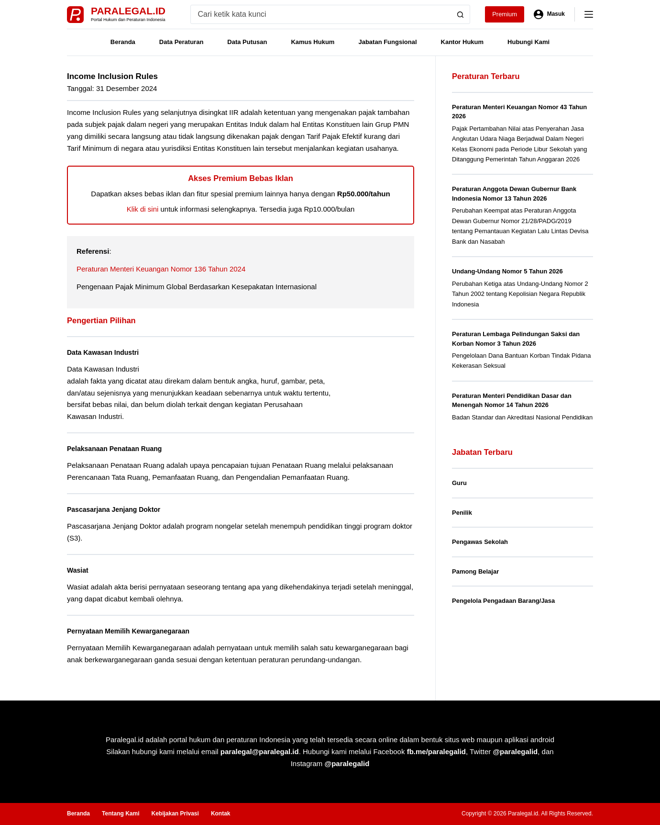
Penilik (462, 512)
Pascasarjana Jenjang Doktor (119, 509)
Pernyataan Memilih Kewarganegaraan (135, 631)
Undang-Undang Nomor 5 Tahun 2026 (507, 271)
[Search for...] (321, 14)
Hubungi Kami (528, 41)
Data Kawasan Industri (107, 352)
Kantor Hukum (462, 41)
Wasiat (79, 570)
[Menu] (588, 14)
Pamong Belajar (475, 571)
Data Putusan (247, 41)
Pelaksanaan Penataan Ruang (120, 448)
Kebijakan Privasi (174, 813)
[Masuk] (549, 14)
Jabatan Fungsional (387, 41)
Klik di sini (143, 209)
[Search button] (460, 14)
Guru (459, 482)
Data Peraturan (181, 41)
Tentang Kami (120, 813)
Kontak (221, 813)
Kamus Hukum (312, 41)
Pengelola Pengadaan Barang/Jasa (503, 600)
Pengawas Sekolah (480, 541)
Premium (504, 14)
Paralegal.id (128, 10)
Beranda (122, 41)
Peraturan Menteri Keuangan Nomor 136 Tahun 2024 (161, 269)
